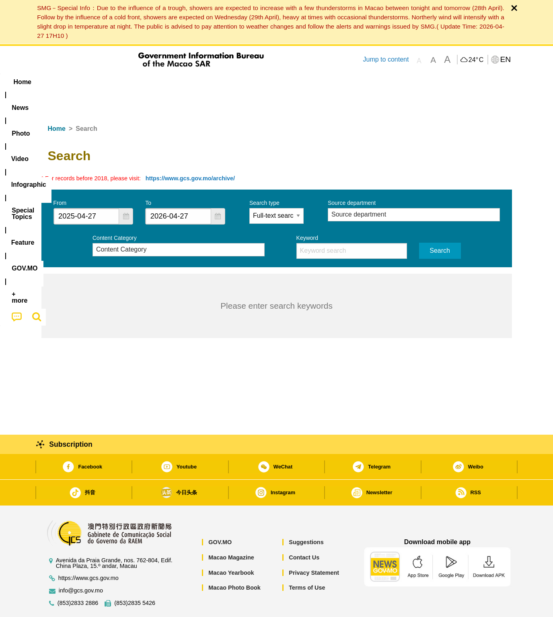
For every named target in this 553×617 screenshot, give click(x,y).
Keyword (307, 213)
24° (476, 60)
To (148, 178)
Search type (264, 178)
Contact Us (304, 533)
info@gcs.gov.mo (81, 566)
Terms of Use (307, 563)
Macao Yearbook (231, 548)
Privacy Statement (314, 548)
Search (440, 226)
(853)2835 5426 (134, 579)
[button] (126, 192)
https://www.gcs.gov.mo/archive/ (190, 154)
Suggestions (306, 517)
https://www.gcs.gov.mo (88, 554)
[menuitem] (92, 81)
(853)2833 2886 (78, 579)
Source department (352, 178)
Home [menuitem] (57, 81)
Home (57, 104)
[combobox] (86, 192)
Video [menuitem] (160, 81)
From (60, 178)
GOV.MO (220, 517)
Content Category (115, 213)
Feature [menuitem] (307, 81)
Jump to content (386, 59)
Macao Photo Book (234, 563)
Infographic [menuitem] (202, 81)
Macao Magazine (231, 533)
